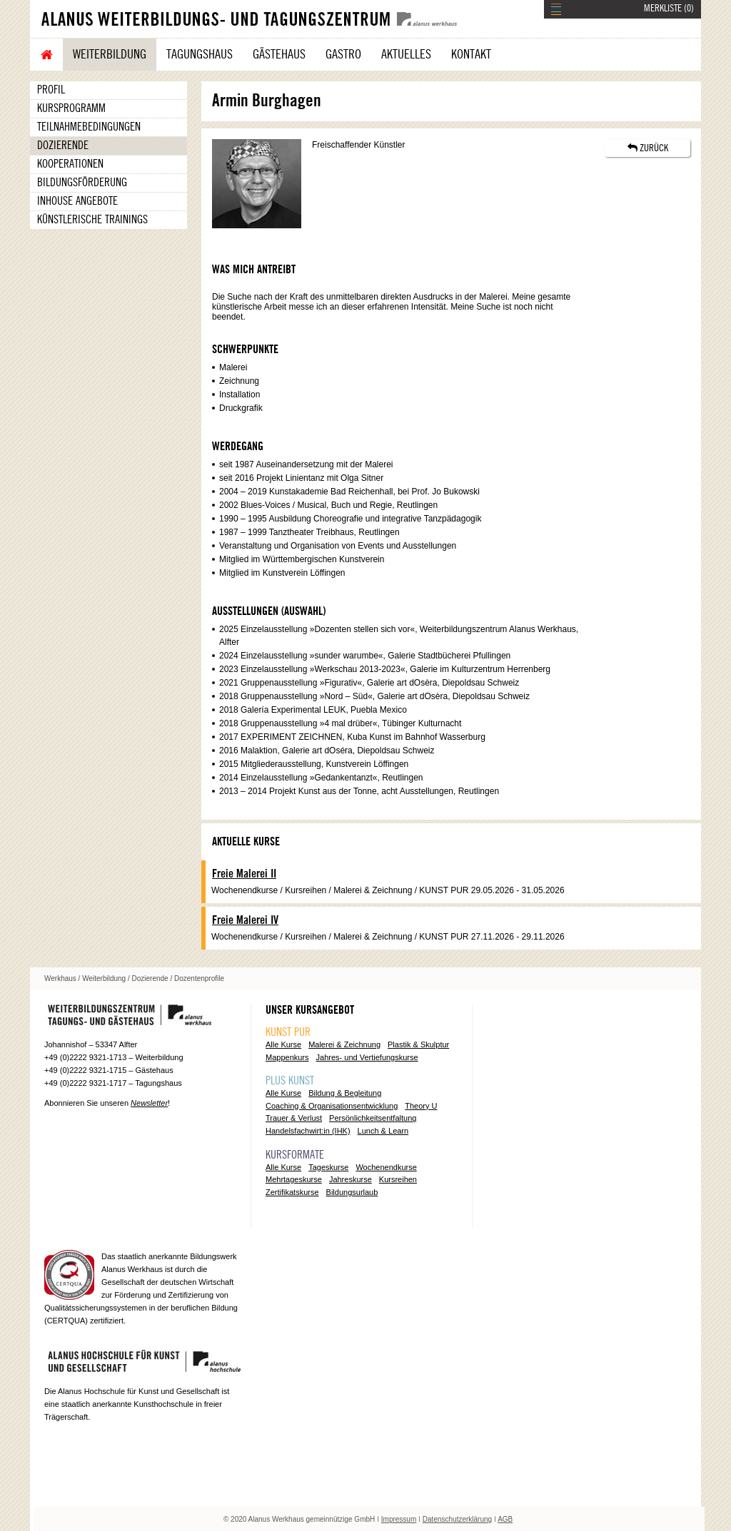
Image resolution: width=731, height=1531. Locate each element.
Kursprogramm (71, 108)
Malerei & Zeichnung (344, 1044)
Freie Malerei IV (245, 920)
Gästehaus (279, 54)
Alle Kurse (283, 1044)
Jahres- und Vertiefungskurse (367, 1057)
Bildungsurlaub (352, 1192)
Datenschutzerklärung (457, 1519)
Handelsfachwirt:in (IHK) (308, 1130)
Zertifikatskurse (292, 1192)
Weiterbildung (109, 54)
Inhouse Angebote (77, 201)
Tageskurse (328, 1167)
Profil (51, 90)
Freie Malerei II (244, 874)
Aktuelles (406, 54)
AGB (505, 1519)
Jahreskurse (350, 1179)
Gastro (343, 54)
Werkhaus (60, 978)
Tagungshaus (199, 54)
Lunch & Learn (383, 1130)
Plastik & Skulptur (418, 1044)
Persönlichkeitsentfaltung (372, 1118)
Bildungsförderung (82, 182)
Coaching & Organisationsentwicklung (332, 1106)
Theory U (421, 1106)
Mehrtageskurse (294, 1179)
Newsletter (149, 1103)
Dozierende (63, 145)
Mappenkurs (287, 1057)
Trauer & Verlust (294, 1118)
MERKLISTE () (669, 9)
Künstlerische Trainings (92, 219)
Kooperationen (70, 164)
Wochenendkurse (386, 1167)
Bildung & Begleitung (344, 1093)
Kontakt (471, 54)
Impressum (398, 1519)
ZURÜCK (647, 148)
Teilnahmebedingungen (89, 127)
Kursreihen (398, 1179)
